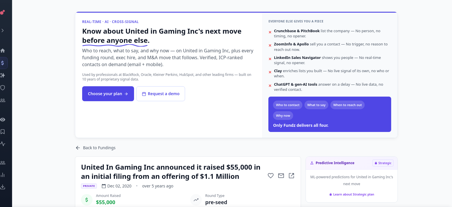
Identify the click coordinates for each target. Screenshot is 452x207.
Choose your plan (108, 93)
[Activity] (10, 144)
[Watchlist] (10, 119)
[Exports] (10, 187)
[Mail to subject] (281, 175)
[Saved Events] (10, 131)
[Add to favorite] (270, 175)
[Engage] (10, 162)
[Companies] (10, 75)
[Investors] (10, 100)
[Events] (10, 63)
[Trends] (10, 175)
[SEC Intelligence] (10, 88)
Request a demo (161, 93)
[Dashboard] (10, 50)
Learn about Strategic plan (351, 194)
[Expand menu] (10, 30)
